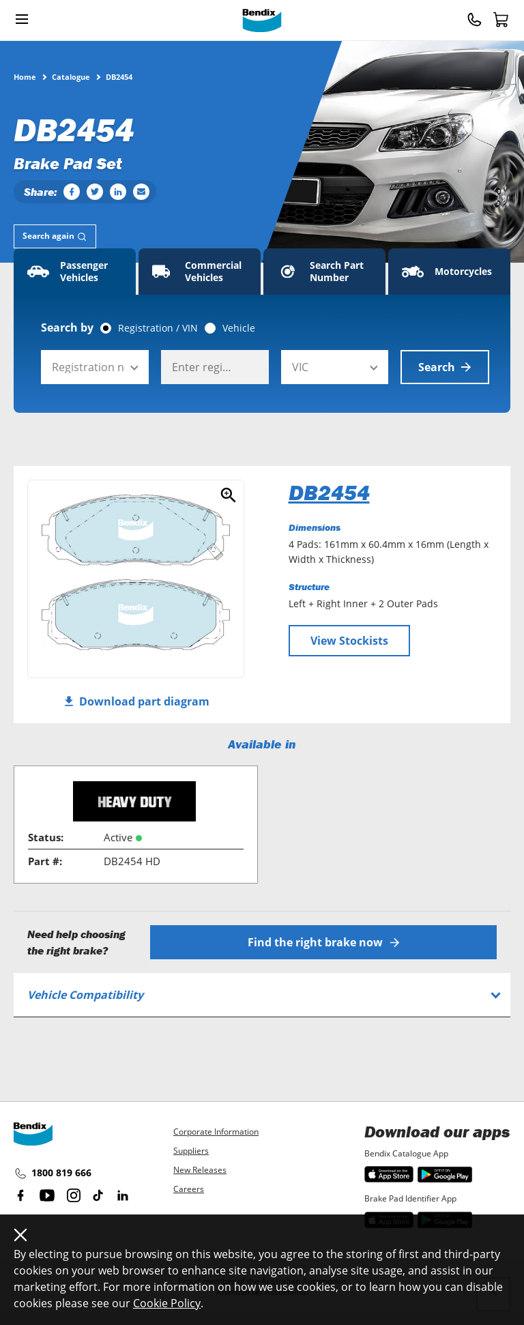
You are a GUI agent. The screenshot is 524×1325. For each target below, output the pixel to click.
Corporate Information (216, 1131)
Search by (67, 327)
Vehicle (238, 328)
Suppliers (191, 1150)
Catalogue (71, 76)
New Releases (200, 1170)
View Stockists (349, 640)
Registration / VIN (158, 328)
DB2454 (329, 492)
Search (444, 367)
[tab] (55, 236)
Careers (188, 1189)
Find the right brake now (324, 942)
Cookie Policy (167, 1303)
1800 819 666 (52, 1173)
